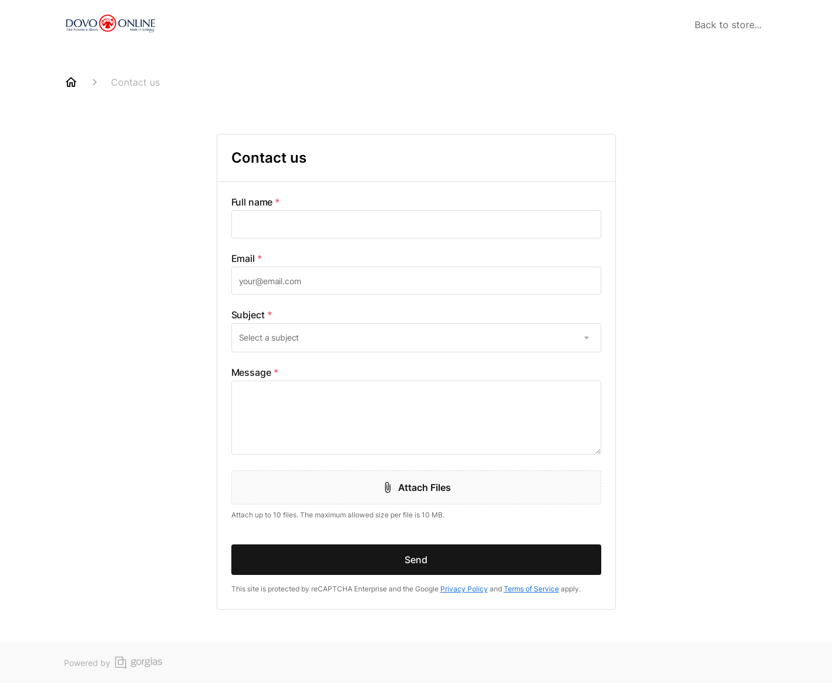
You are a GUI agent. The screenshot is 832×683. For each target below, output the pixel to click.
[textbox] (416, 224)
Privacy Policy (464, 588)
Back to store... (728, 25)
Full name (255, 202)
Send (416, 560)
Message (254, 372)
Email (246, 258)
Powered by (113, 663)
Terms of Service (531, 588)
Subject (251, 315)
